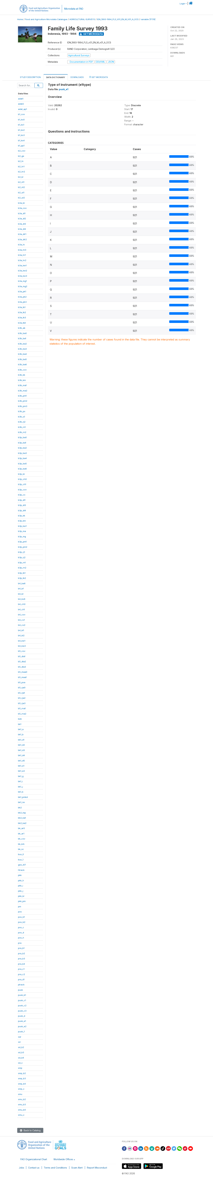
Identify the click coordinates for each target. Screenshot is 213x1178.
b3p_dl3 (22, 505)
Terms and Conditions (55, 1167)
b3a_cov (22, 208)
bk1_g (21, 776)
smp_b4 (22, 1083)
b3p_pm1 (22, 541)
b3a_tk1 (21, 307)
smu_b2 (22, 1099)
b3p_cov (22, 489)
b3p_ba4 (22, 458)
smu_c (21, 1115)
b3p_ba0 (22, 437)
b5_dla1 (21, 656)
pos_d (21, 932)
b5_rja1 (21, 693)
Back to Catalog (30, 1130)
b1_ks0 (21, 119)
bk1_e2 (21, 771)
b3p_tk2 (22, 578)
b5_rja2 (21, 698)
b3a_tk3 (22, 317)
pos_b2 (21, 922)
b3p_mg (22, 536)
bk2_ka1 (22, 818)
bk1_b (21, 734)
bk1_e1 (21, 765)
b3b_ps (21, 411)
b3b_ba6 (22, 364)
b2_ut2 (21, 197)
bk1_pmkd (23, 797)
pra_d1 (21, 979)
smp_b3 (22, 1078)
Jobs (21, 1167)
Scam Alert (77, 1167)
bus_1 (20, 859)
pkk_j (20, 891)
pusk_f (21, 1031)
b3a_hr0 (22, 250)
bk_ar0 (21, 828)
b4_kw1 (21, 640)
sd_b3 (21, 1052)
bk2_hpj (22, 812)
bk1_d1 (21, 739)
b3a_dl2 (22, 218)
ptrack (21, 984)
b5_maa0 (22, 672)
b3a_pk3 (22, 302)
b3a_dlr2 (22, 239)
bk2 (20, 807)
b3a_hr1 (22, 255)
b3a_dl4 (22, 229)
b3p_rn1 (22, 562)
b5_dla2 (22, 661)
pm (19, 906)
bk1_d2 (21, 745)
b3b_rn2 (22, 432)
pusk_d (21, 1016)
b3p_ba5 (22, 463)
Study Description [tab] (30, 77)
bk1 (19, 724)
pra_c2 (21, 974)
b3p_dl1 (21, 500)
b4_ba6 (21, 583)
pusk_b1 (22, 995)
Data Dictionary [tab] (55, 77)
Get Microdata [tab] (98, 77)
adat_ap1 (22, 109)
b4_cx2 (21, 625)
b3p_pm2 (22, 547)
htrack (21, 870)
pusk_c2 (22, 1005)
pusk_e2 (22, 1026)
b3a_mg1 (22, 281)
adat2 (21, 104)
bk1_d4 (21, 755)
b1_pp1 (21, 145)
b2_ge (21, 156)
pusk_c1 (22, 1000)
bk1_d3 (21, 750)
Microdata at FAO (73, 8)
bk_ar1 (21, 833)
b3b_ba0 (22, 333)
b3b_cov (22, 369)
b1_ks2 (21, 130)
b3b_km (22, 380)
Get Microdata (91, 34)
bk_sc (21, 849)
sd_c (20, 1063)
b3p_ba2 (22, 447)
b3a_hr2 (22, 260)
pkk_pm (22, 901)
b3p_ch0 (22, 479)
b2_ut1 (21, 192)
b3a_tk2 (22, 312)
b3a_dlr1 (22, 234)
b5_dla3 (22, 666)
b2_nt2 (21, 187)
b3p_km (22, 520)
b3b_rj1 (21, 416)
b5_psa (21, 682)
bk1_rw (21, 802)
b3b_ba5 (22, 359)
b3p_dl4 (22, 510)
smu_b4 (22, 1109)
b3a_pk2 (22, 296)
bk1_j (20, 786)
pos (20, 911)
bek (20, 719)
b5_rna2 (22, 713)
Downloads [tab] (77, 77)
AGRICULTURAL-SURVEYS (82, 19)
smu (20, 1094)
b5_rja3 (21, 703)
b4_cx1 (21, 620)
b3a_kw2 (22, 270)
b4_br (21, 594)
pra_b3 (21, 958)
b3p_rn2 (22, 567)
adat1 (20, 98)
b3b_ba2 (22, 343)
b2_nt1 (21, 182)
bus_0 (21, 854)
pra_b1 (21, 948)
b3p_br (21, 474)
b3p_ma (22, 531)
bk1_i (20, 781)
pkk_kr (21, 896)
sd (19, 1042)
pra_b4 (21, 964)
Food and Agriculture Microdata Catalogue (46, 19)
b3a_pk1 (22, 291)
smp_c (21, 1089)
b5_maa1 (22, 677)
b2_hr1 (21, 166)
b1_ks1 (21, 124)
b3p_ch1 (22, 484)
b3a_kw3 (22, 276)
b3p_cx (21, 494)
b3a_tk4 (22, 322)
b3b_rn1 (22, 427)
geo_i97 (22, 864)
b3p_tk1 (21, 573)
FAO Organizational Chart (33, 1159)
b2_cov (21, 150)
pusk (20, 990)
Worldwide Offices (63, 1159)
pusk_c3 (22, 1010)
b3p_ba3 (22, 453)
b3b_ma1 (22, 385)
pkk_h (21, 880)
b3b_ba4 (22, 354)
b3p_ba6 (22, 468)
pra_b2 (21, 953)
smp (20, 1068)
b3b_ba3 (22, 349)
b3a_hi (21, 244)
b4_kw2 (22, 646)
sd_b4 (21, 1057)
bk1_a (21, 729)
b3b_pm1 (22, 395)
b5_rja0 (21, 687)
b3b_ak (21, 328)
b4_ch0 (21, 604)
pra (19, 943)
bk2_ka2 (22, 823)
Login (182, 3)
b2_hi (20, 161)
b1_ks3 (21, 135)
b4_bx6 (21, 599)
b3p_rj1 (21, 552)
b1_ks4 (21, 140)
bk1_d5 (21, 760)
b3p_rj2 (21, 557)
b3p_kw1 (22, 526)
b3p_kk (21, 515)
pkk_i (20, 885)
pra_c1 (21, 969)
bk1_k (20, 791)
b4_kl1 (21, 630)
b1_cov (21, 114)
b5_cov (21, 651)
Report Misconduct (97, 1167)
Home (20, 19)
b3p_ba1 (22, 442)
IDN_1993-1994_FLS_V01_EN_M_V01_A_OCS (118, 19)
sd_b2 (21, 1047)
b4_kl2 (21, 635)
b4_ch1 (21, 609)
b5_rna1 (22, 708)
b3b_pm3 (22, 406)
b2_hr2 (21, 171)
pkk (20, 875)
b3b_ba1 (22, 338)
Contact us (33, 1167)
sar (19, 1036)
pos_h (21, 937)
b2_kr (21, 177)
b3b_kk (21, 375)
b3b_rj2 (21, 421)
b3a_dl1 (21, 213)
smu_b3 (22, 1104)
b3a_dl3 (22, 224)
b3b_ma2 (22, 390)
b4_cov (21, 614)
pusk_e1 (22, 1021)
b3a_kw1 (22, 265)
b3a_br (21, 203)
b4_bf (21, 588)
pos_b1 (21, 917)
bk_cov (21, 838)
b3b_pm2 (22, 401)
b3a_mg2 (22, 286)
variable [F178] (148, 19)
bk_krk (21, 844)
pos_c (21, 927)
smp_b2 (22, 1073)
